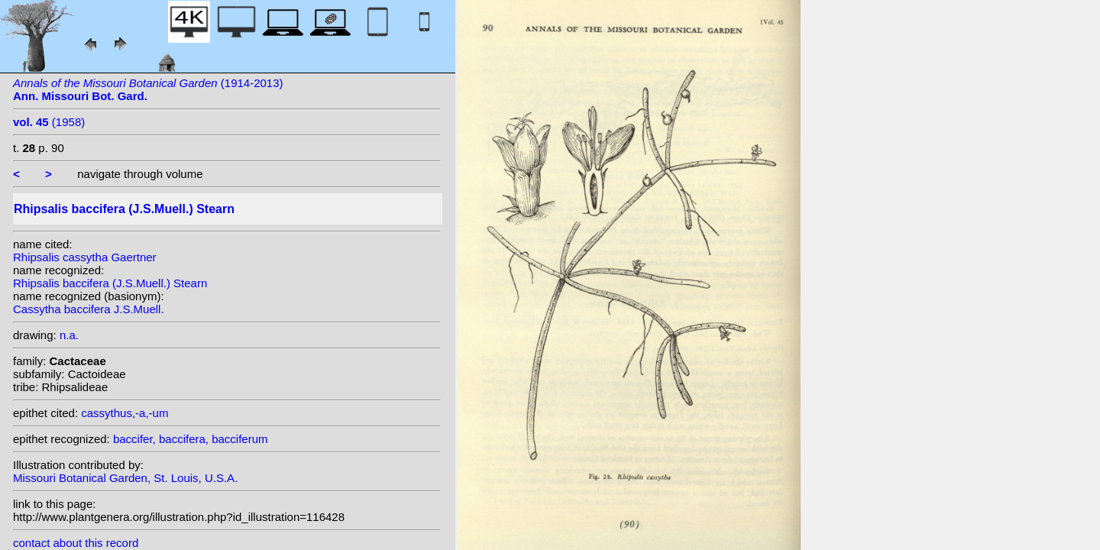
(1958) (49, 121)
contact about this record (75, 542)
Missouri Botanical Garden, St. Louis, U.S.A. (125, 477)
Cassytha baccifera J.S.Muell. (88, 308)
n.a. (69, 334)
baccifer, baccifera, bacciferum (190, 438)
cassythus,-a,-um (124, 412)
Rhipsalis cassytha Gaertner (85, 257)
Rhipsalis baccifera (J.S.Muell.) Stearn (110, 283)
